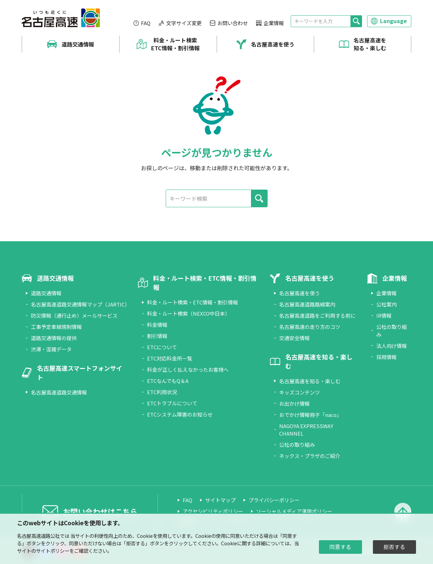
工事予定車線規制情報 (56, 326)
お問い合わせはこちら (100, 511)
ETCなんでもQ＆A (167, 380)
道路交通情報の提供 (54, 337)
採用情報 (386, 356)
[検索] (356, 21)
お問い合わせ (232, 23)
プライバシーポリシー (274, 500)
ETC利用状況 (162, 391)
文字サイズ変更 (184, 23)
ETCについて (162, 347)
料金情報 (157, 324)
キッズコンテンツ (299, 392)
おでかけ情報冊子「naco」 (310, 414)
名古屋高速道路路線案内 (307, 304)
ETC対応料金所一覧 (169, 358)
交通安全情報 (294, 337)
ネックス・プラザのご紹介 (309, 455)
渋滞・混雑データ (51, 349)
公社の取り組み (297, 444)
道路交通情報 (77, 44)
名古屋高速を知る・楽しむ (370, 44)
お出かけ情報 (294, 403)
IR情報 (384, 315)
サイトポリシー (52, 550)
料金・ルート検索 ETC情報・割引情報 (175, 44)
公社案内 (386, 304)
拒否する (394, 547)
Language (393, 21)
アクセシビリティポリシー (213, 511)
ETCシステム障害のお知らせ (180, 414)
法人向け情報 (391, 345)
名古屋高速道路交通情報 (59, 392)
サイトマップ (220, 500)
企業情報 (274, 23)
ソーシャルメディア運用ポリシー (294, 511)
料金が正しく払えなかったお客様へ (188, 369)
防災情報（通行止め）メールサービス (74, 315)
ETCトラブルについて (172, 403)
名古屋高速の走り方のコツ (309, 326)
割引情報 (157, 335)
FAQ (145, 23)
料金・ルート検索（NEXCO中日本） (188, 313)
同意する (340, 547)
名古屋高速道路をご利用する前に (317, 315)
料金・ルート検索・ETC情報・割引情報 (192, 302)
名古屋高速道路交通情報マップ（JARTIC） (80, 304)
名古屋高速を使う (272, 44)
